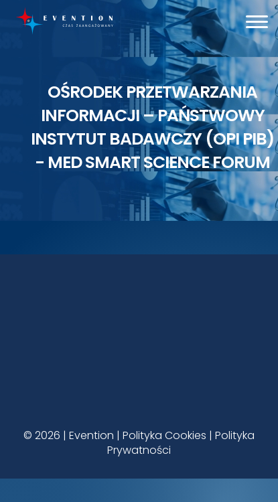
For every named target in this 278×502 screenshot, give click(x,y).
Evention (91, 435)
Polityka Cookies (164, 435)
